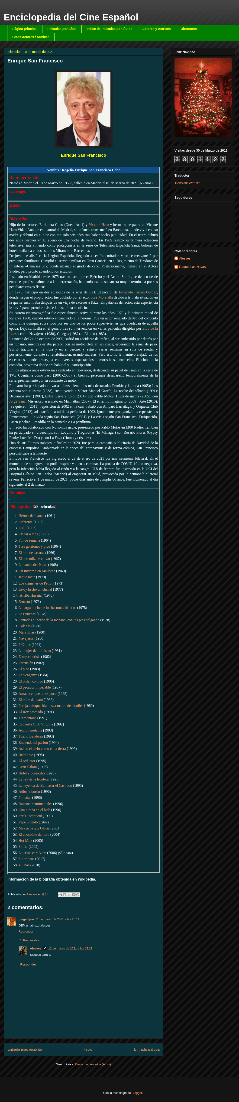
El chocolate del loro (34, 834)
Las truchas (27, 614)
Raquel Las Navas (192, 267)
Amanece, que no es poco (38, 694)
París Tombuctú (30, 816)
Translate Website (187, 183)
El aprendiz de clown (34, 559)
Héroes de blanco (31, 516)
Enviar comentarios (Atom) (93, 1064)
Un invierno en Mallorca (37, 571)
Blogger (137, 1093)
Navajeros (26, 638)
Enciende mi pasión (33, 742)
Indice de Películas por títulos (109, 29)
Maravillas (26, 632)
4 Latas (24, 865)
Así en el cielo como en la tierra (42, 749)
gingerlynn (26, 919)
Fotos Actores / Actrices (30, 37)
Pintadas (25, 798)
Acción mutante (30, 730)
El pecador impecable (35, 687)
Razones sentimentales (35, 804)
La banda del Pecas (33, 565)
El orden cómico (31, 681)
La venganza (28, 675)
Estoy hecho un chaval (35, 589)
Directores (189, 29)
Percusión (26, 663)
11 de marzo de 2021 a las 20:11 (57, 919)
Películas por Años (62, 29)
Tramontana (27, 718)
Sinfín (23, 846)
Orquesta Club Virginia (36, 724)
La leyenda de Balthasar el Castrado (45, 785)
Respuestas (31, 940)
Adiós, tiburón (29, 791)
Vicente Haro (99, 225)
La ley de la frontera (34, 779)
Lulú (22, 528)
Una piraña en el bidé (34, 810)
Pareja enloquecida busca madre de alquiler (51, 706)
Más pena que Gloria (34, 828)
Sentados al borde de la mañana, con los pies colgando (59, 620)
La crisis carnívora (32, 853)
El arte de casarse (31, 553)
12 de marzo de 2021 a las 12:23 (70, 948)
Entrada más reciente (24, 1049)
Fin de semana (29, 540)
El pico (24, 669)
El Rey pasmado (31, 712)
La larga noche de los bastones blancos (47, 608)
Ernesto (24, 602)
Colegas (25, 626)
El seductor (27, 761)
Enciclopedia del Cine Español (71, 17)
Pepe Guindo (28, 822)
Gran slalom (28, 767)
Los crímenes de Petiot (35, 583)
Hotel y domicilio (32, 773)
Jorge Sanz (17, 401)
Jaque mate (27, 577)
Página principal (24, 29)
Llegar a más (28, 534)
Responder (26, 931)
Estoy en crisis (29, 657)
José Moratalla (102, 297)
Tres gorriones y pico (34, 546)
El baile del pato (31, 700)
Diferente (25, 522)
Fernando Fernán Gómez (138, 292)
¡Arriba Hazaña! (31, 595)
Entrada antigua (147, 1049)
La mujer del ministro (35, 651)
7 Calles (25, 645)
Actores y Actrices (156, 29)
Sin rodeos (26, 859)
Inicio (88, 1049)
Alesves (35, 948)
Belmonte (26, 755)
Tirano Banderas (31, 736)
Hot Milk (25, 840)
